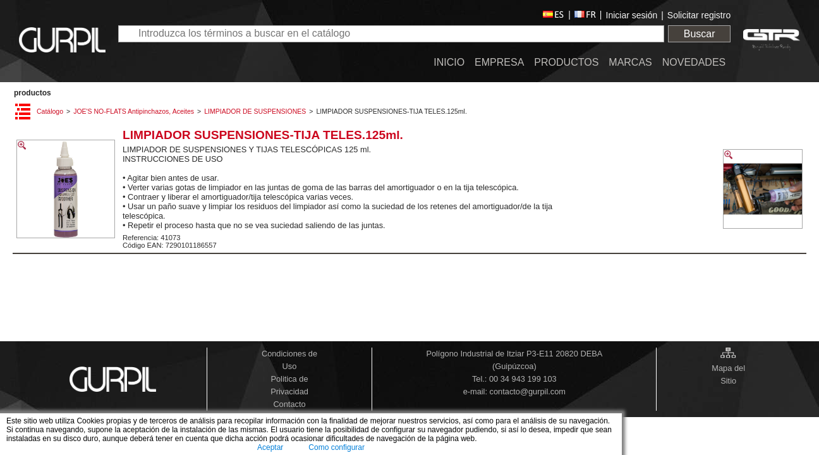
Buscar (699, 33)
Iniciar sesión (632, 15)
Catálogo (50, 111)
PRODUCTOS (32, 92)
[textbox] (391, 33)
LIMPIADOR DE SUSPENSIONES (255, 111)
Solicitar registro (699, 15)
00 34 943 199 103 (523, 379)
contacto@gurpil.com (528, 391)
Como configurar (336, 447)
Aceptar (270, 447)
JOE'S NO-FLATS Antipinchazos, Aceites (133, 111)
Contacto (289, 404)
